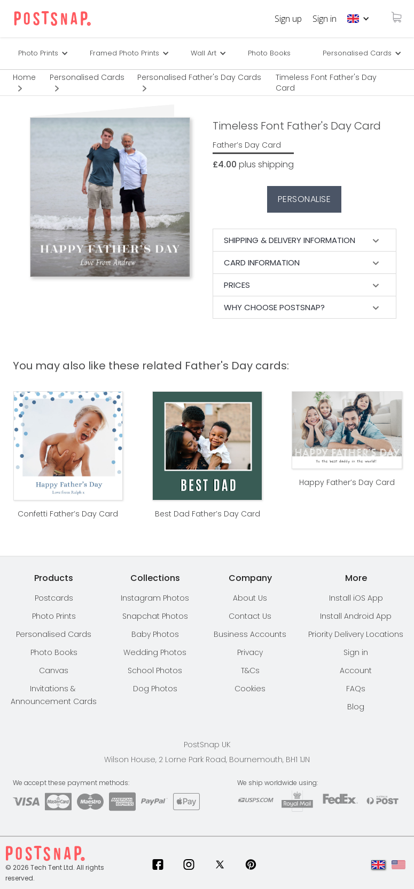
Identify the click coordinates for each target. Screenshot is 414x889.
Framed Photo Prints (124, 53)
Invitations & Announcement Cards (54, 695)
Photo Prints (54, 616)
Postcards (54, 598)
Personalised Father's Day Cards (199, 77)
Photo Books (269, 53)
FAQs (355, 688)
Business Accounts (250, 634)
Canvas (53, 670)
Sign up (288, 18)
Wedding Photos (154, 652)
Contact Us (250, 616)
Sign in (325, 18)
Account (356, 670)
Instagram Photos (155, 598)
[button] (358, 19)
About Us (250, 598)
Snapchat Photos (155, 616)
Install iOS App (356, 598)
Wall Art (203, 53)
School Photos (155, 670)
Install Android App (356, 616)
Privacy (250, 652)
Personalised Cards (357, 53)
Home (24, 77)
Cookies (250, 688)
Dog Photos (155, 688)
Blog (355, 706)
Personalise (304, 199)
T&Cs (250, 670)
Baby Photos (155, 634)
